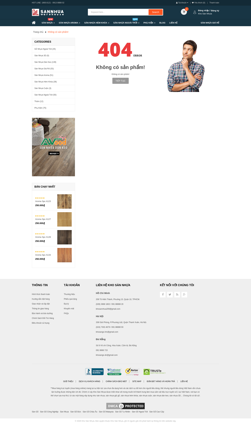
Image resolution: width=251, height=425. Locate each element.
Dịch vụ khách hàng (89, 381)
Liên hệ (184, 381)
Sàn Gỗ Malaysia (106, 412)
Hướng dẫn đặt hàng (41, 299)
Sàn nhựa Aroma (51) (43, 75)
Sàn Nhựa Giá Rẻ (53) (44, 69)
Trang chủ (38, 32)
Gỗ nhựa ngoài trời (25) (45, 49)
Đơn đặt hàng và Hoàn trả (161, 381)
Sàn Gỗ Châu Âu (90, 412)
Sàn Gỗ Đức (75, 412)
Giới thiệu (68, 381)
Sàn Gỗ (35, 412)
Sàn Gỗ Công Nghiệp (49, 412)
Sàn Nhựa (64, 412)
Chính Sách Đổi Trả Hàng (43, 318)
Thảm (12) (38, 101)
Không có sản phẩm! (58, 32)
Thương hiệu (69, 294)
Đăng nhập (203, 10)
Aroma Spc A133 (43, 255)
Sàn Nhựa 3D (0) (41, 55)
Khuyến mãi (69, 308)
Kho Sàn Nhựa (88, 421)
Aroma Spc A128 (43, 237)
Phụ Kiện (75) (40, 108)
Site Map (136, 381)
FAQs (66, 313)
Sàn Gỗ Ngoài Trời (140, 412)
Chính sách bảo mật (116, 381)
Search (155, 12)
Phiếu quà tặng (70, 299)
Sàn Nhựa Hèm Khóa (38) (45, 82)
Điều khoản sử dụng (40, 323)
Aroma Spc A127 (43, 219)
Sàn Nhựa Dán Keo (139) (45, 62)
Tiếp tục (120, 81)
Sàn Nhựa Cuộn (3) (42, 88)
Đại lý (66, 304)
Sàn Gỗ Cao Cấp (156, 412)
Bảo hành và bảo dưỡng (42, 313)
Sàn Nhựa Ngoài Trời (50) (45, 95)
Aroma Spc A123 (43, 201)
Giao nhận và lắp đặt (41, 304)
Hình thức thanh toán (41, 294)
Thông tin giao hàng (40, 308)
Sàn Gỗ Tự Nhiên (122, 412)
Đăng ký (215, 10)
